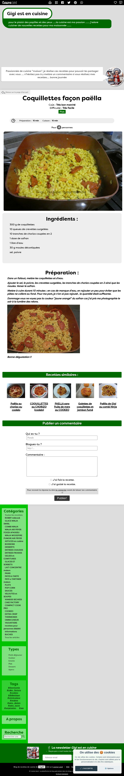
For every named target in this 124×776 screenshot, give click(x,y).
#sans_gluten (13, 703)
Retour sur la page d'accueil (17, 92)
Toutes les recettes (14, 515)
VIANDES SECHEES (13, 599)
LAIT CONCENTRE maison (12, 569)
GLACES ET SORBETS (9, 563)
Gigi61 (41, 767)
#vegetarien (10, 708)
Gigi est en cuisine (27, 14)
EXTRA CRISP (11, 614)
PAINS (7, 573)
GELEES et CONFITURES (10, 557)
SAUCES (8, 590)
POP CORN (10, 588)
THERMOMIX (11, 617)
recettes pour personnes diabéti (12, 627)
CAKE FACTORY (12, 602)
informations (11, 631)
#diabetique (14, 695)
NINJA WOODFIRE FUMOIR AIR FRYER (13, 537)
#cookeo (14, 692)
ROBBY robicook (12, 518)
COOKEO (9, 611)
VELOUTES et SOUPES (10, 595)
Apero (11, 669)
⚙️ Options (109, 768)
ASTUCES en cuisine (14, 541)
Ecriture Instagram (62, 774)
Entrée (11, 661)
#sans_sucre (14, 705)
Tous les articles (12, 637)
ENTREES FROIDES (13, 553)
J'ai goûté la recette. (62, 484)
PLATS (8, 585)
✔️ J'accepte (86, 768)
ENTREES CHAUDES (14, 550)
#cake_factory (14, 690)
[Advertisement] (62, 48)
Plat (10, 663)
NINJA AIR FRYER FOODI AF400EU (12, 531)
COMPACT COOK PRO (12, 607)
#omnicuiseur (14, 698)
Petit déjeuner (15, 655)
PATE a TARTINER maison (12, 580)
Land (57, 767)
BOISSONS (10, 544)
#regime (14, 700)
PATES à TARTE (12, 576)
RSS (67, 767)
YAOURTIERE (11, 623)
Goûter (11, 658)
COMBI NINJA (11, 526)
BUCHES (9, 634)
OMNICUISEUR (12, 620)
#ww (21, 708)
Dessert (12, 666)
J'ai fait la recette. (62, 479)
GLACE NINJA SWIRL (11, 522)
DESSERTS (9, 547)
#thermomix (14, 687)
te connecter (61, 490)
